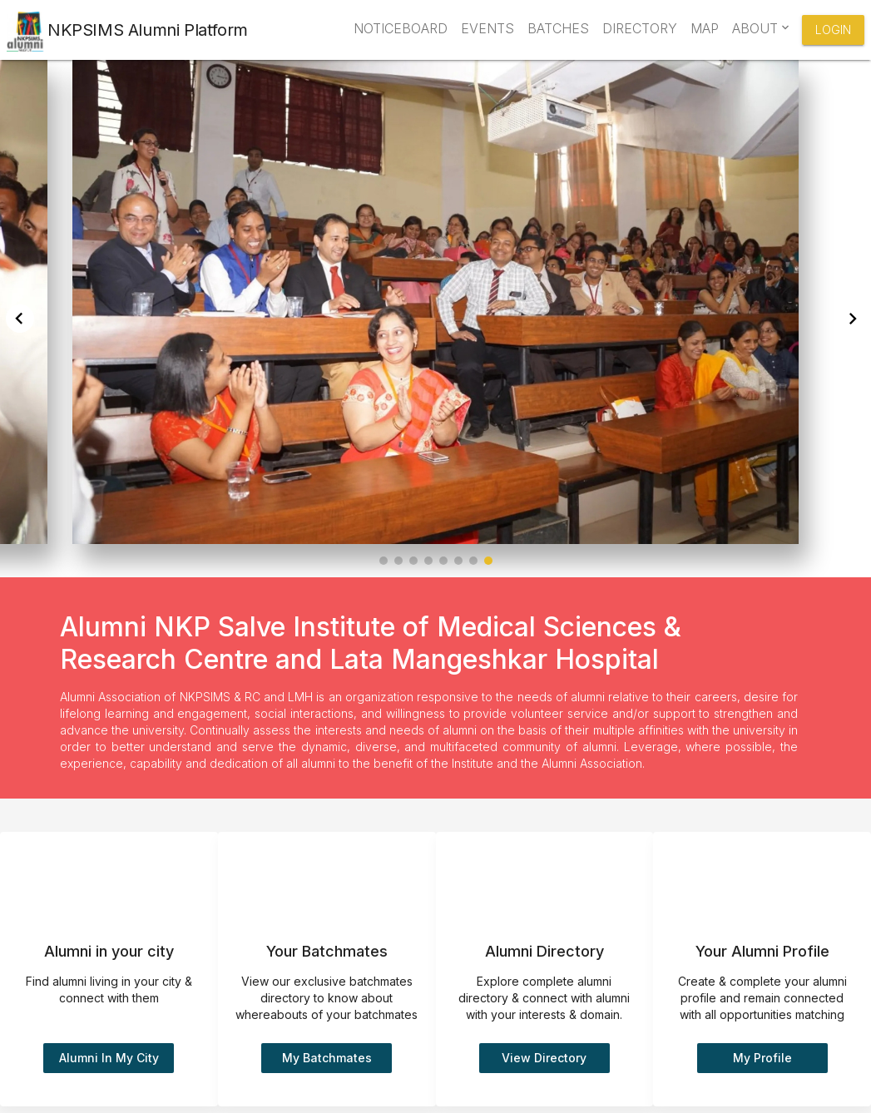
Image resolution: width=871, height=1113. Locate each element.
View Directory (544, 1058)
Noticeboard (401, 28)
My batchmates (327, 1058)
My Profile (762, 1058)
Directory (639, 28)
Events (487, 28)
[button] (383, 560)
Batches (558, 28)
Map (704, 28)
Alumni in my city (109, 1058)
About (758, 28)
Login (833, 29)
